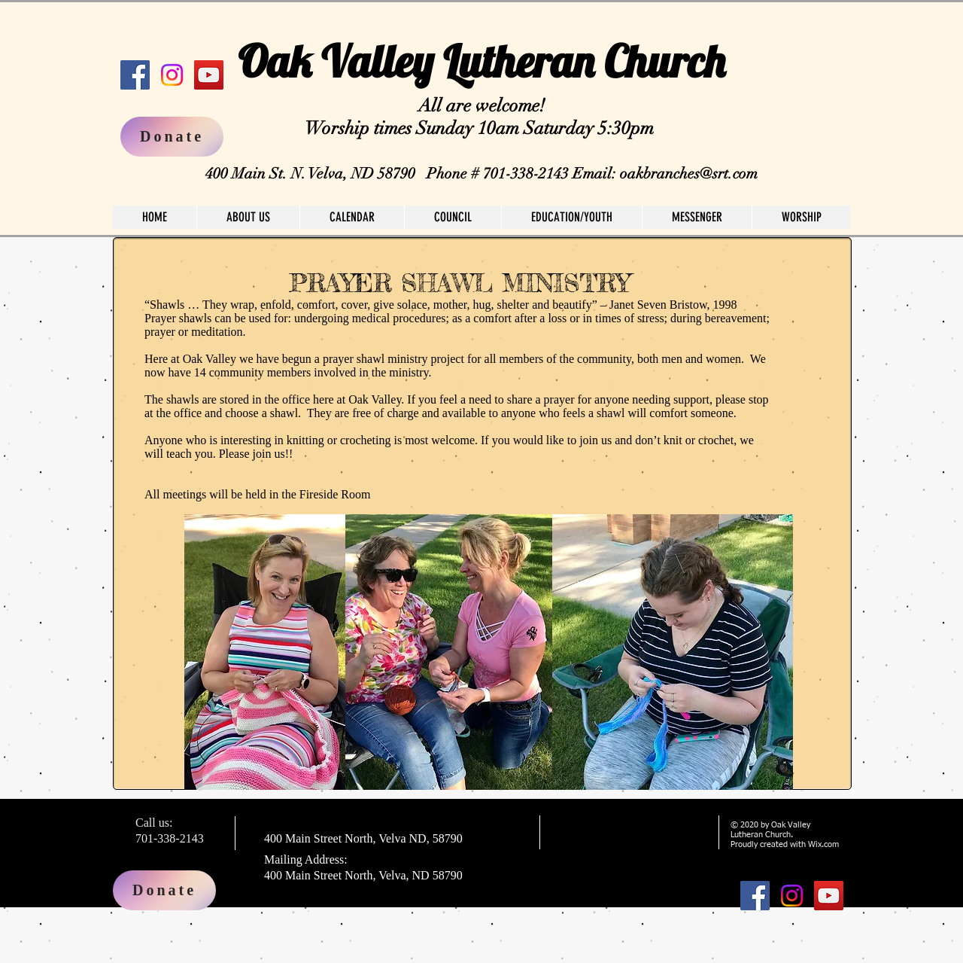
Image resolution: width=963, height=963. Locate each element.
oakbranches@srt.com (689, 173)
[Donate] (164, 890)
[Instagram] (172, 75)
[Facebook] (135, 75)
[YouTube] (208, 75)
